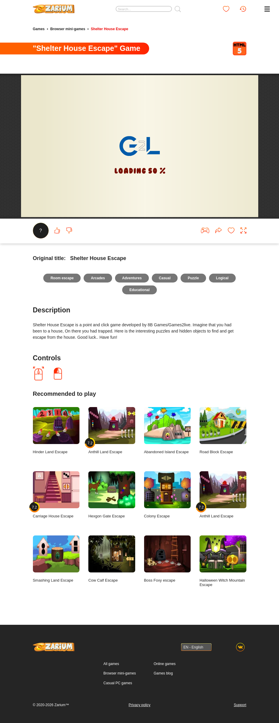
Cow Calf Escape (111, 559)
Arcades (98, 278)
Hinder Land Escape (56, 430)
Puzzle (193, 278)
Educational (139, 290)
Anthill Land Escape (111, 430)
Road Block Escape (223, 430)
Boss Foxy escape (167, 559)
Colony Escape (167, 495)
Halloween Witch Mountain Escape (223, 561)
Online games (165, 664)
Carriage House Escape (56, 495)
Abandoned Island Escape (167, 430)
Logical (222, 278)
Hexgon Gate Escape (111, 495)
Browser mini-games (67, 29)
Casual (164, 278)
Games (39, 29)
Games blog (163, 673)
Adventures (132, 278)
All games (111, 664)
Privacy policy (139, 705)
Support (240, 705)
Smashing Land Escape (56, 559)
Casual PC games (117, 683)
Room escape (62, 278)
